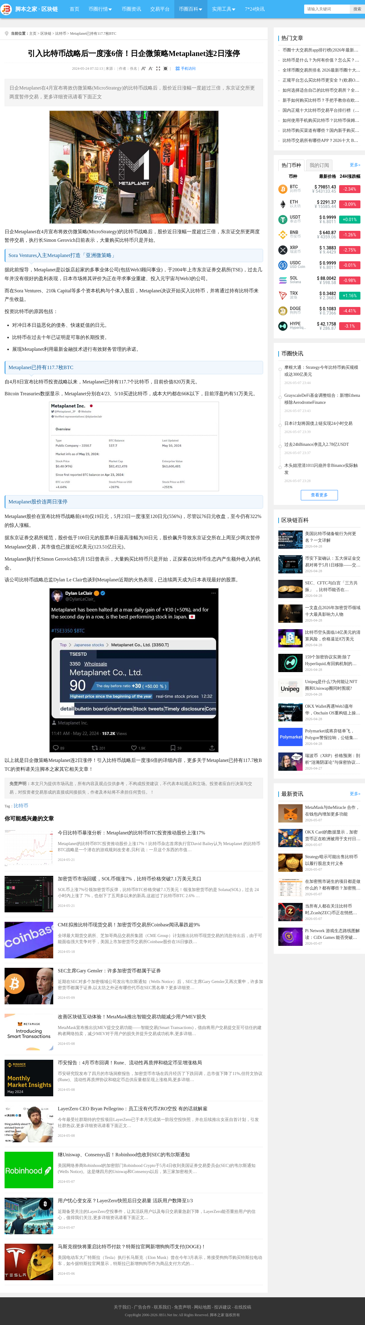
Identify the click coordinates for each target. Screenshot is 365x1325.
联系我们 (162, 1307)
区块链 (49, 9)
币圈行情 (98, 9)
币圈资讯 (131, 9)
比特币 (60, 33)
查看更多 (319, 495)
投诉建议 (222, 1307)
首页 (74, 9)
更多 (354, 165)
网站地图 (202, 1307)
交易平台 (160, 9)
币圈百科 (188, 9)
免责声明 (182, 1307)
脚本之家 (26, 9)
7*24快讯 (255, 9)
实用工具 (221, 9)
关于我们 (122, 1307)
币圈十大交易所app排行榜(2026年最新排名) (323, 50)
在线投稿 (242, 1307)
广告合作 (142, 1307)
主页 (32, 33)
